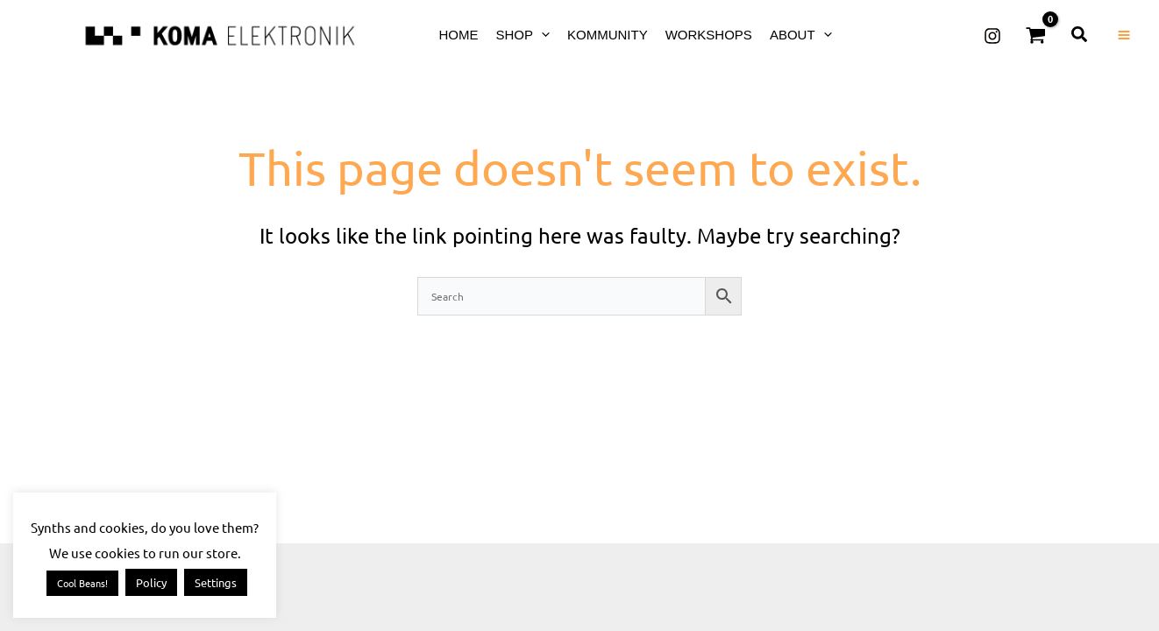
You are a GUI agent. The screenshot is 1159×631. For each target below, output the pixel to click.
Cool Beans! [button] (82, 583)
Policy (151, 582)
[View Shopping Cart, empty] (1036, 35)
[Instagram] (992, 36)
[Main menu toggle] (1123, 35)
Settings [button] (216, 582)
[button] (541, 35)
